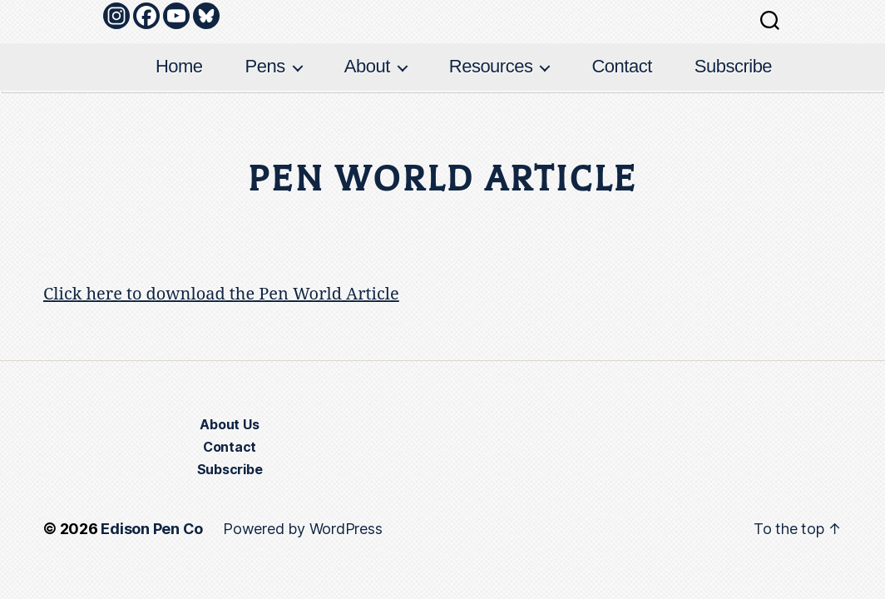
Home (179, 66)
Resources (491, 66)
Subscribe (733, 66)
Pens (265, 66)
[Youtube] (176, 15)
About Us (229, 424)
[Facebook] (146, 15)
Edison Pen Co (152, 528)
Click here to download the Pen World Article (221, 294)
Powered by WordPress (302, 528)
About (367, 66)
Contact (621, 66)
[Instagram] (116, 15)
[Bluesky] (206, 15)
